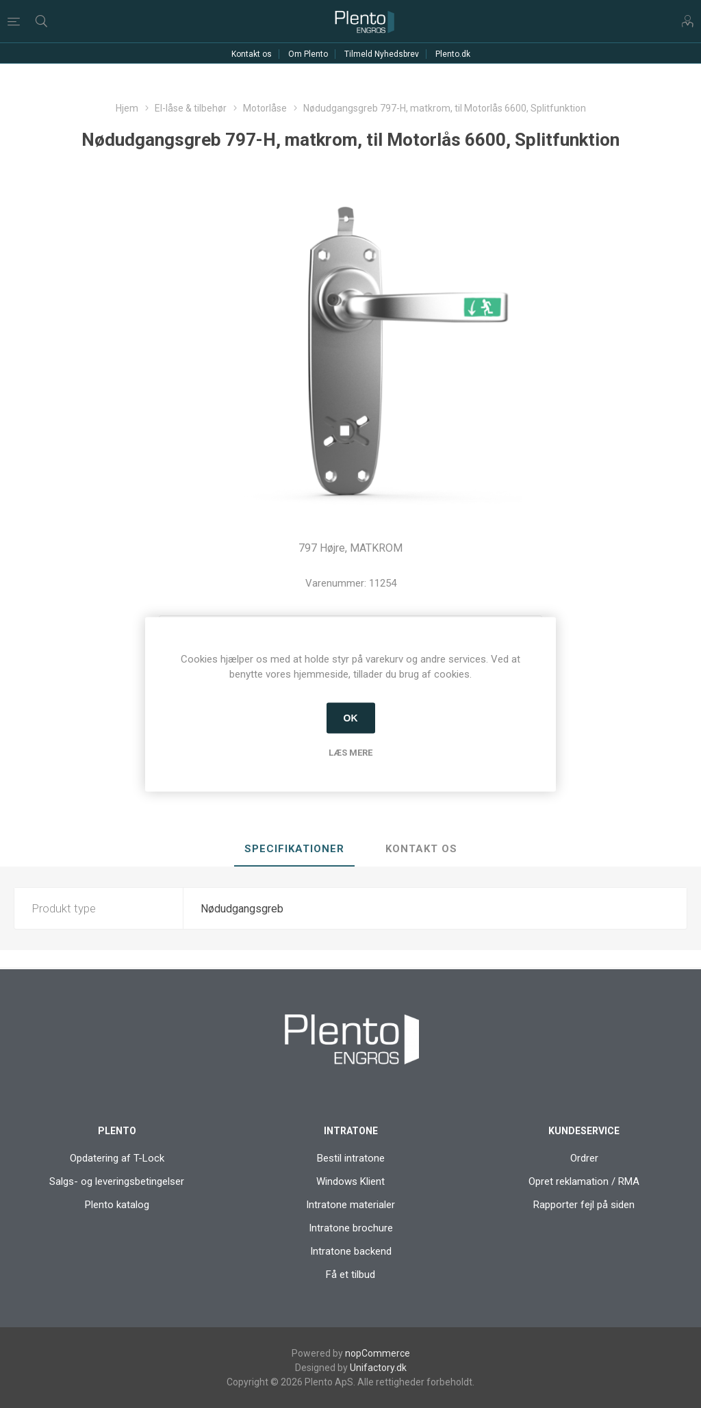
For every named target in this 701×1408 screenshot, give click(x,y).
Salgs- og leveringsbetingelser (116, 1181)
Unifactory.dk (378, 1367)
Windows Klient (350, 1181)
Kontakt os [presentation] (421, 849)
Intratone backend (351, 1251)
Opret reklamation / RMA (583, 1181)
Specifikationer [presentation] (294, 849)
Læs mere (350, 752)
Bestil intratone (351, 1158)
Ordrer (584, 1158)
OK (351, 718)
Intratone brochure (351, 1228)
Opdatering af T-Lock (117, 1158)
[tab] (294, 849)
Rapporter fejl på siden (584, 1205)
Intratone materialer (350, 1205)
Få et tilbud (350, 1274)
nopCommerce (377, 1353)
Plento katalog (117, 1205)
